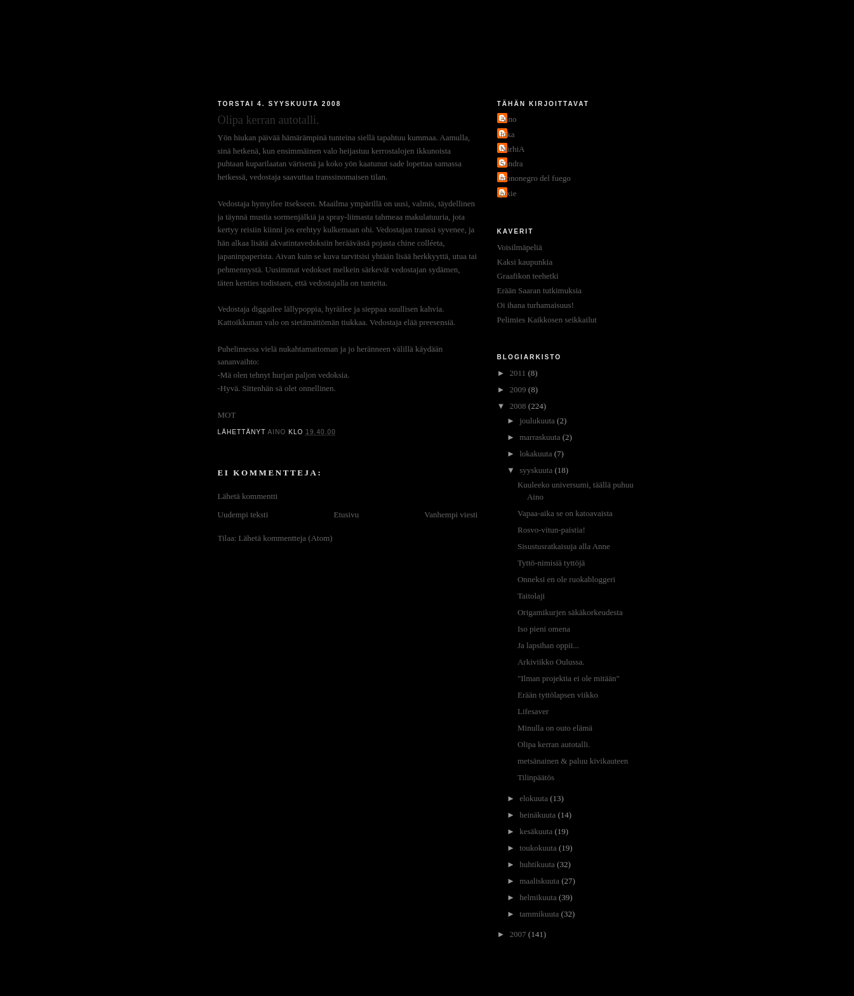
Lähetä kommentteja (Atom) (286, 538)
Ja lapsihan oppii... (548, 645)
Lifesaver (533, 711)
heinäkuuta (538, 815)
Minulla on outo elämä (554, 728)
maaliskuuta (540, 881)
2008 (519, 406)
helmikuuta (539, 897)
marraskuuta (541, 437)
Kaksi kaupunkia (525, 262)
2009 (519, 389)
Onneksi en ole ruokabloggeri (566, 579)
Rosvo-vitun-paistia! (551, 530)
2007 (519, 934)
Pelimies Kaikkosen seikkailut (547, 319)
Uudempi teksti (243, 514)
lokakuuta (536, 453)
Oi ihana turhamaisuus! (535, 305)
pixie (508, 193)
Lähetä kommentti (248, 496)
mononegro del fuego (535, 178)
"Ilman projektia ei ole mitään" (568, 678)
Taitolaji (531, 596)
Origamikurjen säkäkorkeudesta (570, 612)
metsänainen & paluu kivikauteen (572, 761)
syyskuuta (536, 470)
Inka (507, 134)
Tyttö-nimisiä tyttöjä (551, 563)
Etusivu (346, 514)
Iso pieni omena (543, 629)
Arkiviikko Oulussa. (550, 662)
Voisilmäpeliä (519, 247)
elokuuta (534, 798)
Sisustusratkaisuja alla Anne (563, 546)
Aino (508, 119)
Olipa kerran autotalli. (553, 744)
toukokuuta (539, 848)
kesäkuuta (536, 831)
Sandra (511, 163)
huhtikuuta (538, 864)
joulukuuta (538, 420)
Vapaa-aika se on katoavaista (565, 513)
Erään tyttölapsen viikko (557, 695)
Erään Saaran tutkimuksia (539, 290)
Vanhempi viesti (450, 514)
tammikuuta (540, 914)
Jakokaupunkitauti (427, 52)
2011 (519, 373)
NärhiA (512, 149)
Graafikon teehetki (528, 276)
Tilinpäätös (535, 777)
